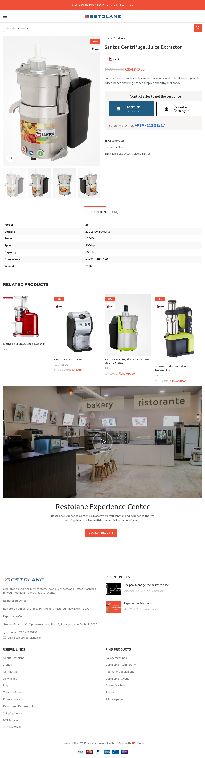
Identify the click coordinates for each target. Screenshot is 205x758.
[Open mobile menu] (5, 16)
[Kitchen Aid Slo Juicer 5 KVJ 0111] (26, 317)
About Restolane (13, 657)
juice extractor (121, 153)
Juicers (120, 38)
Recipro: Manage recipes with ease (146, 585)
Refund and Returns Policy (19, 706)
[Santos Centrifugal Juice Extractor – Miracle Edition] (128, 325)
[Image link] (25, 579)
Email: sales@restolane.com (25, 637)
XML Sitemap (11, 719)
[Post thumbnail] (113, 589)
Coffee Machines (116, 685)
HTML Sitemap (12, 726)
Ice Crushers (61, 364)
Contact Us (10, 671)
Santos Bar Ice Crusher (68, 359)
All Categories (114, 699)
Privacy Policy (11, 699)
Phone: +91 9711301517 (23, 632)
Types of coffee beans (138, 603)
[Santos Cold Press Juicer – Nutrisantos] (178, 328)
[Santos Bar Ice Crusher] (77, 325)
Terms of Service (13, 692)
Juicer (136, 153)
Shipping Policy (12, 713)
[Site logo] (103, 16)
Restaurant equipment (120, 671)
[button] (102, 442)
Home (108, 38)
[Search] (102, 28)
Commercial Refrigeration (121, 664)
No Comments (155, 590)
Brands (7, 664)
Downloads (10, 678)
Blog (6, 685)
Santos (146, 153)
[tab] (95, 211)
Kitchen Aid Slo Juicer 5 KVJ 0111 (24, 343)
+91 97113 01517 (91, 5)
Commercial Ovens (117, 678)
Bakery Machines (116, 657)
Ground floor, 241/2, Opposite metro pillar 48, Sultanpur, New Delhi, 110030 (50, 624)
